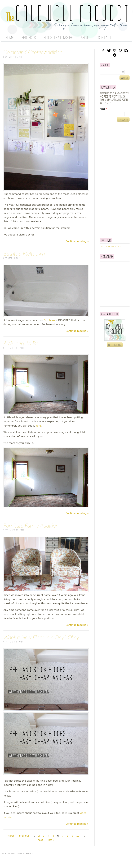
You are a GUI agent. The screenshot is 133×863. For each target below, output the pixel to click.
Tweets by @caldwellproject (111, 247)
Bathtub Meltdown (24, 253)
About (85, 38)
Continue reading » (77, 241)
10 (77, 835)
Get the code (114, 345)
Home (10, 38)
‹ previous (23, 835)
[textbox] (115, 72)
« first (10, 835)
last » (51, 840)
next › (41, 840)
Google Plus (114, 50)
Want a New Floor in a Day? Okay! (41, 637)
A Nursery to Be (20, 343)
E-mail (103, 109)
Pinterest (120, 50)
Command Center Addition (33, 52)
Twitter (109, 50)
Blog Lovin (114, 55)
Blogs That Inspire (58, 38)
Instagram (126, 50)
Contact (105, 38)
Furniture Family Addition (31, 525)
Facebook (49, 320)
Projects (29, 38)
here (38, 425)
